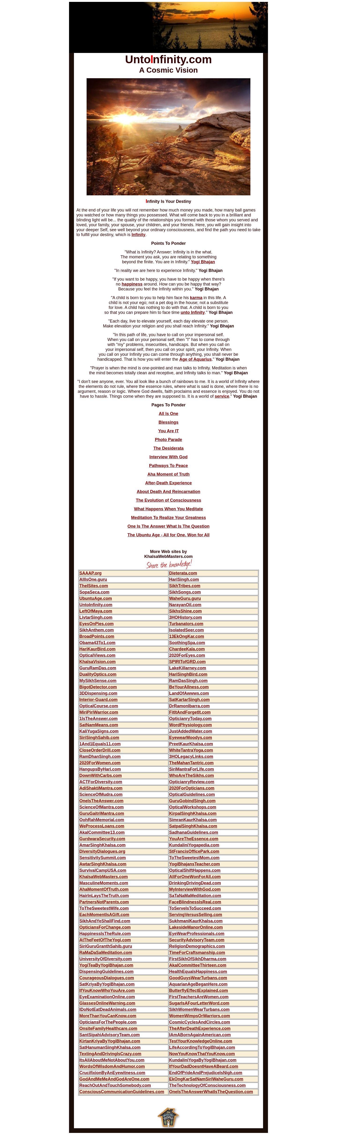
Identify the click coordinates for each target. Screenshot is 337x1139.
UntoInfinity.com (95, 604)
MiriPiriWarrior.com (98, 712)
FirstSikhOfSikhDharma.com (197, 959)
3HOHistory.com (185, 617)
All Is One (168, 413)
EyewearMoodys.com (190, 737)
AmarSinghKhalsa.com (102, 845)
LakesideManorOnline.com (196, 927)
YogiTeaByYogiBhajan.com (106, 965)
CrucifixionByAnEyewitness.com (112, 1072)
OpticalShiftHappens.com (194, 870)
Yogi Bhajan (203, 262)
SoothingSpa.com (187, 642)
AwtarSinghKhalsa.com (102, 864)
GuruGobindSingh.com (192, 800)
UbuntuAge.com (95, 598)
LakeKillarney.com (187, 668)
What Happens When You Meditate (168, 509)
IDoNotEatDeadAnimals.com (107, 1009)
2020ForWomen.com (100, 763)
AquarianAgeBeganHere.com (198, 984)
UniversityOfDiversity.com (105, 959)
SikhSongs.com (185, 592)
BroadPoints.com (96, 636)
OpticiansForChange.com (105, 927)
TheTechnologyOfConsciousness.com (207, 1085)
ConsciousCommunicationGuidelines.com (121, 1091)
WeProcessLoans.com (101, 826)
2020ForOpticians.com (191, 788)
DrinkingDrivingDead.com (195, 883)
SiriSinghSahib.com (99, 737)
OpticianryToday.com (190, 718)
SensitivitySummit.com (102, 857)
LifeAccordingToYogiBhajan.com (202, 1047)
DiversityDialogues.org (102, 851)
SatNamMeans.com (98, 725)
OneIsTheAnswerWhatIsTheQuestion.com (211, 1091)
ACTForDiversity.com (100, 781)
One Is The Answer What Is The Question (168, 526)
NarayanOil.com (185, 604)
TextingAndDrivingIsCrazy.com (110, 1053)
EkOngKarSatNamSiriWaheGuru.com (206, 1079)
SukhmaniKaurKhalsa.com (196, 921)
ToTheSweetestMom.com (194, 857)
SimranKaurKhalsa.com (193, 819)
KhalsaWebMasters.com (103, 876)
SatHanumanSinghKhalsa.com (109, 1047)
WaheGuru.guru (185, 598)
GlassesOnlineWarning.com (107, 1003)
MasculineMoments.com (103, 883)
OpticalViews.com (97, 655)
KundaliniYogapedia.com (194, 845)
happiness (132, 284)
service (222, 396)
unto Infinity (193, 312)
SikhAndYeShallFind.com (104, 921)
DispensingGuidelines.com (106, 971)
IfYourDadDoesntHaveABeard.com (203, 1066)
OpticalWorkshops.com (192, 807)
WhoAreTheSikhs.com (191, 775)
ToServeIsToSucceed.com (195, 908)
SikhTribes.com (184, 585)
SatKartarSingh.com (189, 699)
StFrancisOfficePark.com (194, 851)
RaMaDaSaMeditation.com (105, 952)
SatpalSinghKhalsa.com (193, 826)
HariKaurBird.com (97, 649)
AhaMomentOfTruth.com (103, 889)
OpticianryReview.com (191, 781)
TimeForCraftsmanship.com (197, 952)
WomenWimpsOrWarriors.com (199, 1015)
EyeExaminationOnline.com (107, 996)
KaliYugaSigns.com (98, 731)
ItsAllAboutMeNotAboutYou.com (111, 1060)
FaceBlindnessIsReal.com (195, 902)
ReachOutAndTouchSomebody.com (115, 1085)
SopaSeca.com (94, 592)
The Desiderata (168, 448)
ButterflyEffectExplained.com (198, 990)
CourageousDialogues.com (106, 978)
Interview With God (169, 457)
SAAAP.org (90, 573)
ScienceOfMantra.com (101, 807)
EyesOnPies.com (96, 623)
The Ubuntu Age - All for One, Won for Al (168, 535)
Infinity (138, 234)
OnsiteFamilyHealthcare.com (108, 1028)
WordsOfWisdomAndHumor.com (112, 1066)
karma (196, 297)
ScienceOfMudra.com (100, 794)
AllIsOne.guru (93, 579)
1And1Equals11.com (100, 744)
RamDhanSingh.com (100, 756)
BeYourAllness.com (189, 687)
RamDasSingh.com (188, 680)
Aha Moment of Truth (168, 474)
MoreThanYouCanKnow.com (107, 1015)
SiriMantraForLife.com (191, 769)
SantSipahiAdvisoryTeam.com (109, 1034)
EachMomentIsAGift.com (104, 914)
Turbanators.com (186, 623)
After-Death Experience (168, 483)
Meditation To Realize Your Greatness (168, 517)
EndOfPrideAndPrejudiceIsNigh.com (205, 1072)
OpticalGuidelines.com (192, 794)
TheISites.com (93, 585)
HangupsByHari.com (100, 769)
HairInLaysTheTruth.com (104, 895)
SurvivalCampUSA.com (102, 870)
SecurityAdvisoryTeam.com (196, 940)
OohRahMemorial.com (101, 819)
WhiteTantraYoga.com (191, 750)
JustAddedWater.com (190, 731)
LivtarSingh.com (95, 617)
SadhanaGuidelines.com (193, 832)
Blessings (168, 422)
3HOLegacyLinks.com (191, 756)
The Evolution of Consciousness (168, 500)
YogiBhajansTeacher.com (194, 864)
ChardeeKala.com (187, 649)
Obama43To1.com (97, 642)
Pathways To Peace (168, 465)
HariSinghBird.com (188, 674)
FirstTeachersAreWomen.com (198, 996)
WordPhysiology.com (190, 725)
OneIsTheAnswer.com (101, 800)
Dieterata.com (183, 573)
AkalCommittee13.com (102, 832)
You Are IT (168, 431)
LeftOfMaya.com (95, 611)
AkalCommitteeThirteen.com (197, 965)
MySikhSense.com (97, 680)
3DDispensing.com (98, 693)
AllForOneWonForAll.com (195, 876)
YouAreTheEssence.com (193, 838)
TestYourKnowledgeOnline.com (200, 1041)
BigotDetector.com (98, 687)
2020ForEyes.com (187, 655)
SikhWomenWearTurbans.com (199, 1009)
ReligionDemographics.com (197, 946)
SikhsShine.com (185, 611)
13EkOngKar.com (186, 636)
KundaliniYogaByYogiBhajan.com (202, 1060)
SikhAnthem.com (96, 630)
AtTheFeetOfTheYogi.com (105, 940)
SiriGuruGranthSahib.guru (105, 946)
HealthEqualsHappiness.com (198, 971)
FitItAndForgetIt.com (190, 712)
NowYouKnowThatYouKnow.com (202, 1053)
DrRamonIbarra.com (189, 706)
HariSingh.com (184, 579)
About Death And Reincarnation (168, 491)
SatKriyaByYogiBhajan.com (107, 984)
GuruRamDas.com (97, 668)
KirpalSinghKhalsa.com (192, 813)
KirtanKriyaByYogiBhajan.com (109, 1041)
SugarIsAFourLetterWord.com (199, 1003)
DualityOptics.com (97, 674)
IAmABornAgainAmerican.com (200, 1034)
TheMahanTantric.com (191, 763)
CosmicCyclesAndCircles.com (199, 1022)
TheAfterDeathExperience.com (200, 1028)
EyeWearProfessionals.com (196, 933)
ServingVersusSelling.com (195, 914)
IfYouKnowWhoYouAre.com (107, 990)
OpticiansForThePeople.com (107, 1022)
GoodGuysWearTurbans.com (198, 978)
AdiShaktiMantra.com (100, 788)
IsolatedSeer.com (186, 630)
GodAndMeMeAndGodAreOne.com (114, 1079)
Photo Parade (168, 439)
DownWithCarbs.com (100, 775)
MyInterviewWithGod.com (195, 889)
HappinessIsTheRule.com (105, 933)
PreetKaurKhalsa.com (191, 744)
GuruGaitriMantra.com (101, 813)
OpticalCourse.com (98, 706)
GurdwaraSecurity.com (102, 838)
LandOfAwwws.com (189, 693)
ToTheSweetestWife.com (104, 908)
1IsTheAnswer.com (98, 718)
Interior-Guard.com (98, 699)
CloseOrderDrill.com (99, 750)
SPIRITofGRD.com (187, 661)
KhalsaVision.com (97, 661)
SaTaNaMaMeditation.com (195, 895)
